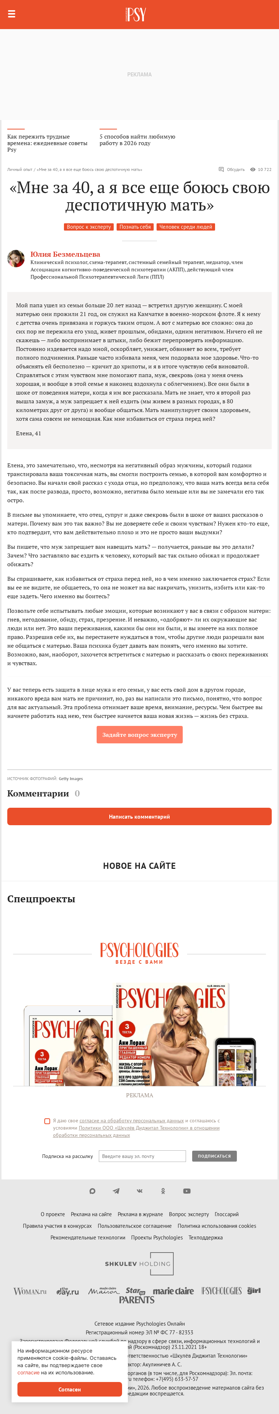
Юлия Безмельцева (65, 254)
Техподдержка (206, 1237)
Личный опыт (19, 169)
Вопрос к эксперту (89, 226)
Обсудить (231, 169)
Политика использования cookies (217, 1225)
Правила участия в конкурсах (57, 1225)
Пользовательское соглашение (135, 1225)
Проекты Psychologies (157, 1237)
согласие (28, 1372)
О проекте (53, 1214)
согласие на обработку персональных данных (132, 1120)
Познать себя (135, 226)
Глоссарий (227, 1214)
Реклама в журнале (140, 1214)
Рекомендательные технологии (87, 1237)
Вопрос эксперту (189, 1214)
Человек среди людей (185, 226)
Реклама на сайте (91, 1214)
